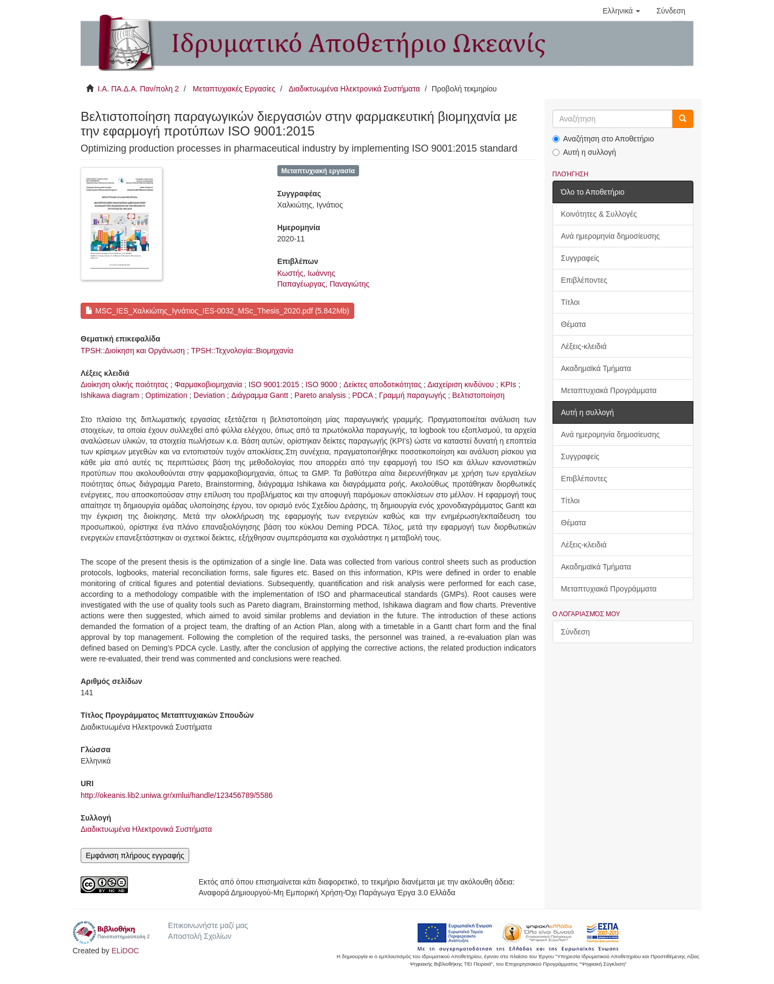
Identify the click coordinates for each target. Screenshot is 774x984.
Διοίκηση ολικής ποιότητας (124, 384)
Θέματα (573, 324)
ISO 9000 (321, 384)
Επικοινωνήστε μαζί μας (208, 925)
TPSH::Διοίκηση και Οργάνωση (133, 350)
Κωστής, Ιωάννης (306, 273)
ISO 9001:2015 (273, 384)
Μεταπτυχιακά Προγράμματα (609, 390)
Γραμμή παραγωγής (412, 395)
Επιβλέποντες (584, 280)
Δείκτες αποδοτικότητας (382, 384)
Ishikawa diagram (110, 395)
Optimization (167, 395)
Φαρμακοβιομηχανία (208, 384)
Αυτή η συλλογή (585, 152)
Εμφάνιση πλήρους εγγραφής (134, 855)
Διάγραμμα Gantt (259, 395)
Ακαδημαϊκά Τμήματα (596, 368)
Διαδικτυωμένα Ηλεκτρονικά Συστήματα (354, 88)
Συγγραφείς (580, 258)
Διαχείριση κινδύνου (460, 384)
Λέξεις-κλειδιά (584, 346)
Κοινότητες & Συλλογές (599, 214)
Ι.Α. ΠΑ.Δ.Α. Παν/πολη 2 (138, 88)
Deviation (209, 395)
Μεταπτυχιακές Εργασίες (233, 88)
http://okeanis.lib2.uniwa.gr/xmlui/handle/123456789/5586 (177, 795)
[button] (621, 11)
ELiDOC (125, 950)
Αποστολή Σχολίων (199, 936)
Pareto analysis (320, 395)
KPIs (508, 384)
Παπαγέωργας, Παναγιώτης (323, 284)
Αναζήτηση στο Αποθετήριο (603, 138)
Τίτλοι (570, 302)
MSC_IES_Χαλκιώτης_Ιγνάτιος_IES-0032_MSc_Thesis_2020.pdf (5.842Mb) (217, 310)
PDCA (362, 395)
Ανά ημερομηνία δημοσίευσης (610, 236)
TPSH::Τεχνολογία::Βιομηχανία (242, 350)
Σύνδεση (575, 632)
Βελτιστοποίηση (478, 395)
